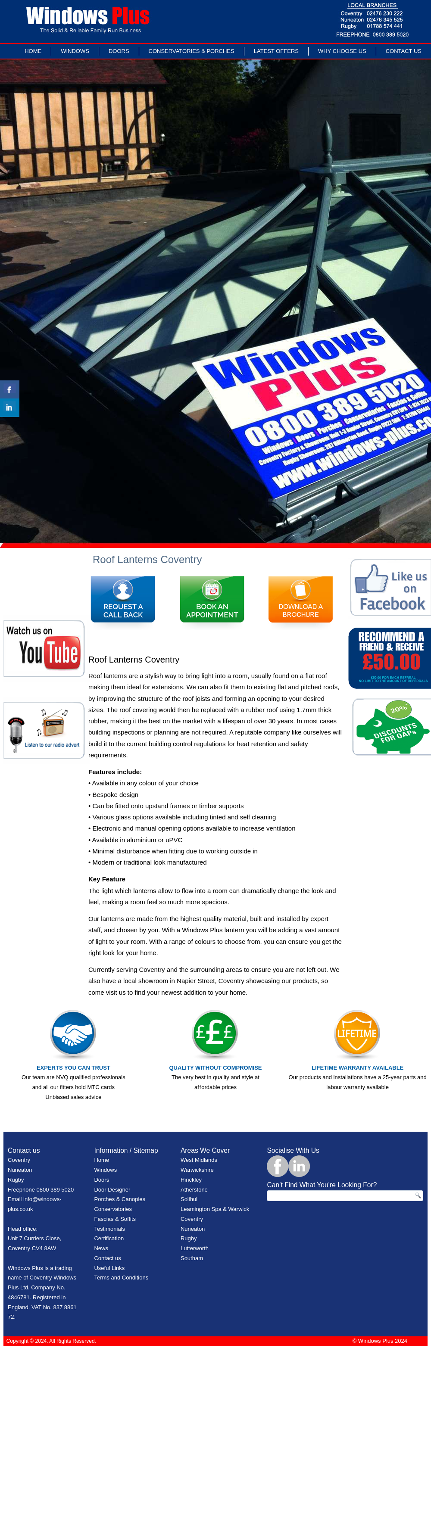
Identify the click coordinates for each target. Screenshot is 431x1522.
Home (33, 51)
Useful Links (109, 1268)
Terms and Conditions (121, 1277)
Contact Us (404, 51)
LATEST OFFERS (276, 51)
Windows (75, 51)
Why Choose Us (342, 51)
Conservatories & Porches (191, 51)
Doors (119, 51)
